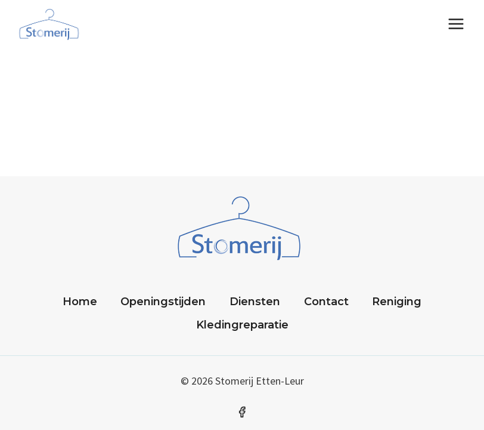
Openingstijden (163, 301)
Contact (326, 301)
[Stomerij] (50, 24)
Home (80, 301)
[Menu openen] (456, 23)
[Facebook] (242, 412)
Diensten (254, 301)
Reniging (396, 301)
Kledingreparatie (242, 324)
